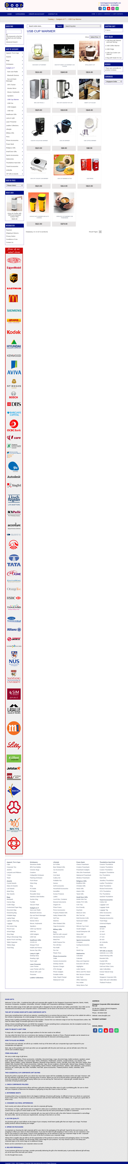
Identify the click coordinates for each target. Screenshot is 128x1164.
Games (55, 882)
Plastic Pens (57, 952)
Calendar (79, 957)
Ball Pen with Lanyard (60, 933)
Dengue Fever (34, 944)
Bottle (101, 944)
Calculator (79, 955)
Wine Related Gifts (59, 923)
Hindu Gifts (79, 888)
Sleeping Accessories (106, 917)
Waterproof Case (58, 979)
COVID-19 (33, 941)
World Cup (79, 949)
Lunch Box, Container (60, 898)
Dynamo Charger (58, 966)
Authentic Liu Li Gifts (106, 952)
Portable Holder (58, 974)
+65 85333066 (112, 5)
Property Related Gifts (60, 912)
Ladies (55, 896)
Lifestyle (8, 128)
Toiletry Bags (11, 944)
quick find (9, 25)
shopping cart (110, 25)
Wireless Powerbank (83, 877)
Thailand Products (105, 982)
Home (8, 13)
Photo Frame (57, 906)
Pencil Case (10, 928)
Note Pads (79, 976)
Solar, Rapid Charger (60, 976)
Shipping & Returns (12, 232)
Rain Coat (103, 947)
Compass (79, 941)
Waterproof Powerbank (83, 874)
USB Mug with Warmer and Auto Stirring (39, 216)
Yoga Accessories (59, 925)
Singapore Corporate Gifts (108, 976)
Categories (16, 13)
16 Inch (102, 928)
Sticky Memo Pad (82, 984)
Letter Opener (80, 968)
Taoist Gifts (79, 893)
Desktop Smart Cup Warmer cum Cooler (64, 64)
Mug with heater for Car (64, 102)
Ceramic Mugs (34, 869)
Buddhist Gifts (80, 882)
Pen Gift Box (57, 944)
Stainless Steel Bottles (37, 896)
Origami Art (56, 904)
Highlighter (79, 966)
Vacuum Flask (34, 904)
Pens (7, 136)
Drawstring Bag (12, 912)
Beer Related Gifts (59, 866)
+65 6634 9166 (101, 5)
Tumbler (32, 901)
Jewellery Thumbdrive (107, 880)
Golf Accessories (58, 885)
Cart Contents (117, 14)
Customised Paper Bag (14, 906)
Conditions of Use (12, 238)
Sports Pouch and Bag (14, 939)
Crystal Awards (11, 882)
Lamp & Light (10, 117)
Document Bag (11, 909)
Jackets (9, 869)
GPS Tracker (11, 84)
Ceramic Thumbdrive (106, 864)
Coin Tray (79, 904)
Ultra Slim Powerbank (83, 872)
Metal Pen (56, 939)
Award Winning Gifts (106, 955)
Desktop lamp (34, 955)
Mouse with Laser (35, 971)
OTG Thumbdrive (105, 890)
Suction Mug (34, 898)
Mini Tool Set (80, 915)
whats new (10, 192)
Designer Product (105, 963)
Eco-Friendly (80, 906)
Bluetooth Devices (12, 74)
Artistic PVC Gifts (81, 901)
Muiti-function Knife (82, 917)
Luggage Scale (104, 906)
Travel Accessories (12, 166)
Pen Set (55, 949)
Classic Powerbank (82, 864)
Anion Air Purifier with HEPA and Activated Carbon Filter (14, 214)
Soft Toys (56, 917)
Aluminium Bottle (35, 864)
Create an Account (31, 13)
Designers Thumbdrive (107, 872)
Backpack (10, 898)
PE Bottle (33, 890)
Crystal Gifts (103, 960)
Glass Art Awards (12, 885)
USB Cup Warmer (74, 18)
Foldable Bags (11, 915)
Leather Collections (12, 125)
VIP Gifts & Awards (12, 173)
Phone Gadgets (58, 971)
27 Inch (102, 936)
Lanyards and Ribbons (14, 872)
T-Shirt (9, 874)
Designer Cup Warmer (39, 64)
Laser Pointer (34, 966)
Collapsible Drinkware (37, 874)
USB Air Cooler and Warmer (39, 140)
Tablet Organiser (12, 941)
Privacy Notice (10, 235)
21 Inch (102, 931)
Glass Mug (33, 882)
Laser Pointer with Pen (37, 968)
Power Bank (10, 143)
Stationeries (10, 158)
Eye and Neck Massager (11, 79)
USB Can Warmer (64, 140)
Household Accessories (60, 888)
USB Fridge (90, 177)
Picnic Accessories (59, 909)
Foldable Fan (57, 880)
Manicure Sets (81, 912)
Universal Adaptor (105, 923)
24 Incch (102, 933)
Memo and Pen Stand (83, 971)
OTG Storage (57, 968)
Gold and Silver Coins (107, 966)
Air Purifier (56, 864)
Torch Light (33, 960)
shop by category (12, 48)
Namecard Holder (82, 920)
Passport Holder (105, 915)
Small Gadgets (81, 928)
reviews (107, 63)
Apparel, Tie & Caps (12, 52)
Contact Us (45, 13)
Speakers (9, 95)
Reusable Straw (35, 893)
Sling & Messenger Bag (14, 936)
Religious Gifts (10, 147)
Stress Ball (79, 933)
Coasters (33, 872)
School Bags (11, 931)
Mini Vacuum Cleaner (83, 974)
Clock (55, 872)
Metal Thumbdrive (105, 885)
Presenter (33, 974)
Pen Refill (56, 947)
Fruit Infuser (34, 880)
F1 (77, 947)
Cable (55, 957)
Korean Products (58, 893)
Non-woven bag (12, 925)
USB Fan (9, 102)
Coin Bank (56, 874)
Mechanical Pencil (59, 936)
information (10, 225)
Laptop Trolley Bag (13, 920)
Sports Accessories (12, 154)
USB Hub (9, 110)
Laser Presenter (11, 121)
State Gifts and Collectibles (108, 979)
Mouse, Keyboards (12, 91)
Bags (7, 60)
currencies (109, 76)
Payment (9, 229)
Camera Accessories (59, 960)
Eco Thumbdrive (105, 874)
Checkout (104, 14)
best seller (109, 36)
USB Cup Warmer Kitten (65, 177)
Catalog (51, 18)
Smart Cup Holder (90, 102)
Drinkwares (9, 63)
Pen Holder (80, 982)
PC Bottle (33, 888)
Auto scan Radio (12, 71)
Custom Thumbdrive (106, 869)
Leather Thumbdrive (106, 882)
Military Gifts (10, 132)
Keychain (79, 909)
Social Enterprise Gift (83, 931)
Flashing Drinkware (36, 877)
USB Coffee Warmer (90, 140)
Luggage (9, 923)
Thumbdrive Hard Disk (13, 162)
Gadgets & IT (61, 18)
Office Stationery (81, 979)
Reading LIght (34, 957)
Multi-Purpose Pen (59, 941)
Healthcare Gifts (11, 113)
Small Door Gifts (11, 151)
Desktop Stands (58, 963)
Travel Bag (10, 947)
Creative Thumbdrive (106, 866)
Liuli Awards (10, 888)
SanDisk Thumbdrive (106, 896)
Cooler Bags (11, 904)
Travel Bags (103, 920)
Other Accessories (105, 912)
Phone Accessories (12, 140)
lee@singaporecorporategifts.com (108, 3)
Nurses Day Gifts (35, 949)
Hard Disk (103, 877)
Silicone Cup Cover (82, 925)
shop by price (10, 179)
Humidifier (56, 890)
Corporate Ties (11, 866)
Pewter (102, 974)
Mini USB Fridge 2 (39, 102)
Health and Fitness (36, 947)
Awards (8, 56)
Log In (94, 14)
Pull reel (79, 923)
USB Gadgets (11, 106)
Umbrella (9, 169)
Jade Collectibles (105, 968)
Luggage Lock (104, 904)
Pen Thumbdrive (105, 893)
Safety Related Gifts (59, 915)
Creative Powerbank (82, 866)
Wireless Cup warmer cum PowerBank (64, 216)
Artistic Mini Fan (81, 898)
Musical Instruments (59, 901)
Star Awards (10, 893)
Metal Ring (10, 890)
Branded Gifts (104, 957)
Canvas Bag (11, 901)
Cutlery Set (56, 877)
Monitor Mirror (11, 87)
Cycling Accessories (82, 944)
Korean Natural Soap (106, 971)
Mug (31, 885)
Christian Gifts (80, 885)
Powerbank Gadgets (82, 869)
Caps (8, 864)
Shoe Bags (10, 933)
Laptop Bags (11, 917)
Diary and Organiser (82, 960)
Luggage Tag (104, 909)
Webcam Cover (81, 936)
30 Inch (102, 939)
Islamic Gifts (80, 890)
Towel (8, 877)
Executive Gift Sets (82, 963)
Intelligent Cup (90, 64)
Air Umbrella (104, 941)
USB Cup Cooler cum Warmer (39, 177)
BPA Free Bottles (35, 866)
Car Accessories (58, 869)
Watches (56, 920)
